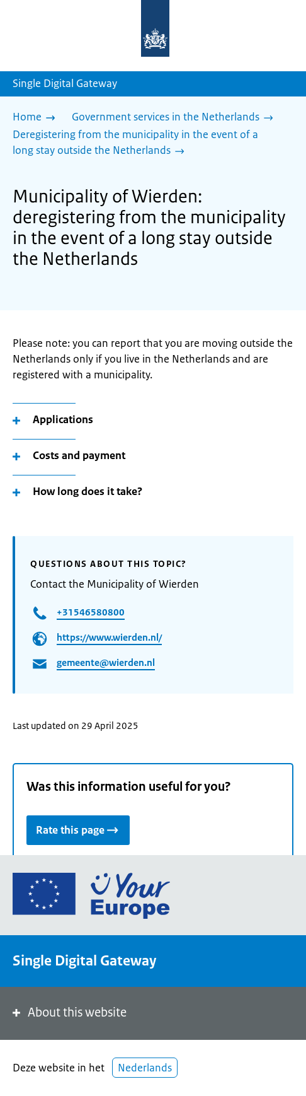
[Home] (37, 118)
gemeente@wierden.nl (106, 662)
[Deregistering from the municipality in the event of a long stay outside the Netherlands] (148, 143)
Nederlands (145, 1068)
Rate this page (78, 829)
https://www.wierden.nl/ (109, 637)
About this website (68, 1012)
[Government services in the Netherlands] (176, 118)
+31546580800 (91, 612)
